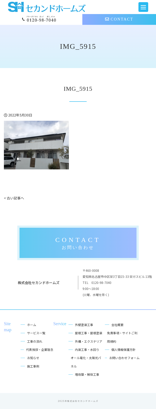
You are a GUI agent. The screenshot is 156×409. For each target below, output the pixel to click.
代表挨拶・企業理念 (39, 349)
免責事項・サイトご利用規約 (122, 337)
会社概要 (117, 325)
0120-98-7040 (101, 282)
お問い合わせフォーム (124, 358)
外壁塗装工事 (84, 325)
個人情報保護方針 (123, 349)
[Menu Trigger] (143, 7)
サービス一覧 (36, 333)
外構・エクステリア (88, 341)
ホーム (31, 325)
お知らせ (33, 358)
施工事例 (33, 366)
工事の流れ (34, 341)
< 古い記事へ (14, 198)
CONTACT (119, 19)
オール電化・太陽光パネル (86, 362)
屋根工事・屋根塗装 (88, 333)
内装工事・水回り (87, 349)
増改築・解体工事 (87, 374)
